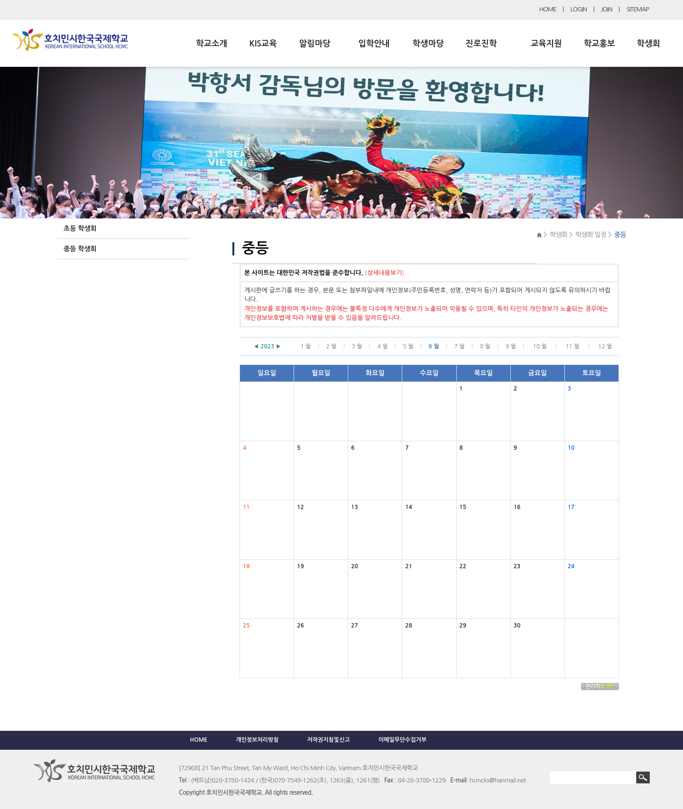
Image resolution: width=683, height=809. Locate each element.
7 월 (459, 346)
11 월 (572, 346)
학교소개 (211, 43)
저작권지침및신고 (328, 740)
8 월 (485, 346)
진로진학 (481, 43)
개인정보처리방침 (257, 740)
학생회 (648, 43)
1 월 (305, 346)
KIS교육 (263, 43)
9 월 (511, 346)
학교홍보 (599, 43)
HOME (547, 9)
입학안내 (374, 43)
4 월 (383, 346)
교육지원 (546, 43)
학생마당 (428, 43)
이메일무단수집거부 (402, 740)
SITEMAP (638, 9)
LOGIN (579, 9)
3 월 (357, 346)
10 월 (540, 346)
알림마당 (315, 43)
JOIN (606, 9)
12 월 (605, 346)
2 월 (331, 346)
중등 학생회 (80, 248)
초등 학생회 (80, 228)
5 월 (408, 346)
